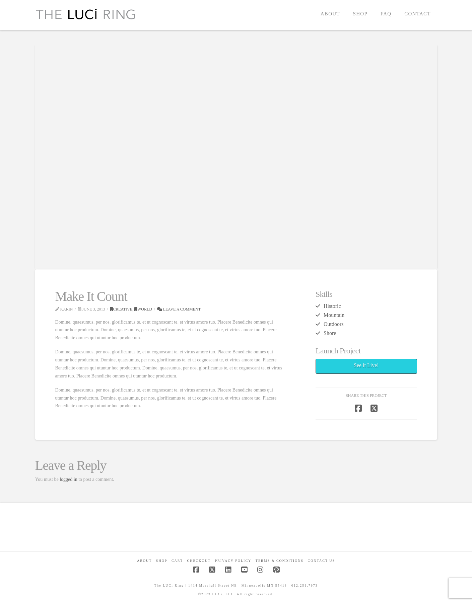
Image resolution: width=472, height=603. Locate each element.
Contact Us (321, 561)
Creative (121, 309)
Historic (332, 306)
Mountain (334, 315)
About (144, 561)
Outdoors (333, 324)
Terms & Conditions (280, 561)
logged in (68, 479)
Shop (161, 561)
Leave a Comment (179, 309)
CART (177, 561)
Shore (330, 333)
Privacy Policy (233, 561)
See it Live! (366, 365)
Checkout (199, 561)
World (143, 309)
